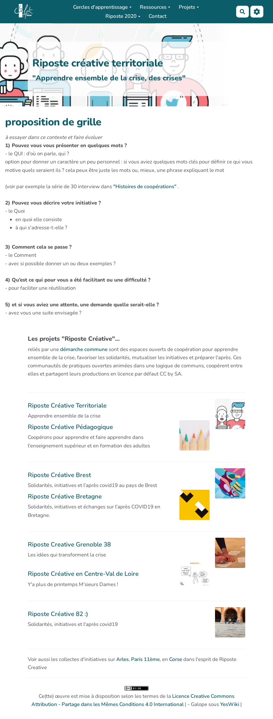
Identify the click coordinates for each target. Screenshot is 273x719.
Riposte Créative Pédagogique (70, 427)
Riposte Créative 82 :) (58, 614)
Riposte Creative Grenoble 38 (69, 544)
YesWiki (229, 704)
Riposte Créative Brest (59, 475)
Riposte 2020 (122, 16)
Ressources (155, 7)
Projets (189, 7)
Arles (122, 659)
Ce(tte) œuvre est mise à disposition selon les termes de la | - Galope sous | (136, 697)
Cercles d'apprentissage (102, 7)
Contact (157, 16)
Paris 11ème (145, 659)
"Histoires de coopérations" (144, 186)
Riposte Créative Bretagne (65, 496)
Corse (175, 659)
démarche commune (84, 349)
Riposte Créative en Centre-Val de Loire (83, 573)
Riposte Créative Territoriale (67, 405)
